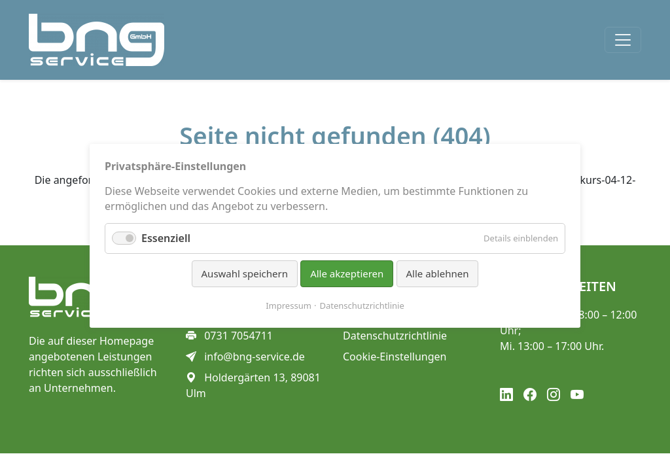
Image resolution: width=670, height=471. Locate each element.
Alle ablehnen (437, 273)
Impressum (288, 305)
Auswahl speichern (245, 273)
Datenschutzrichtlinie (362, 305)
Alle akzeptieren (346, 273)
